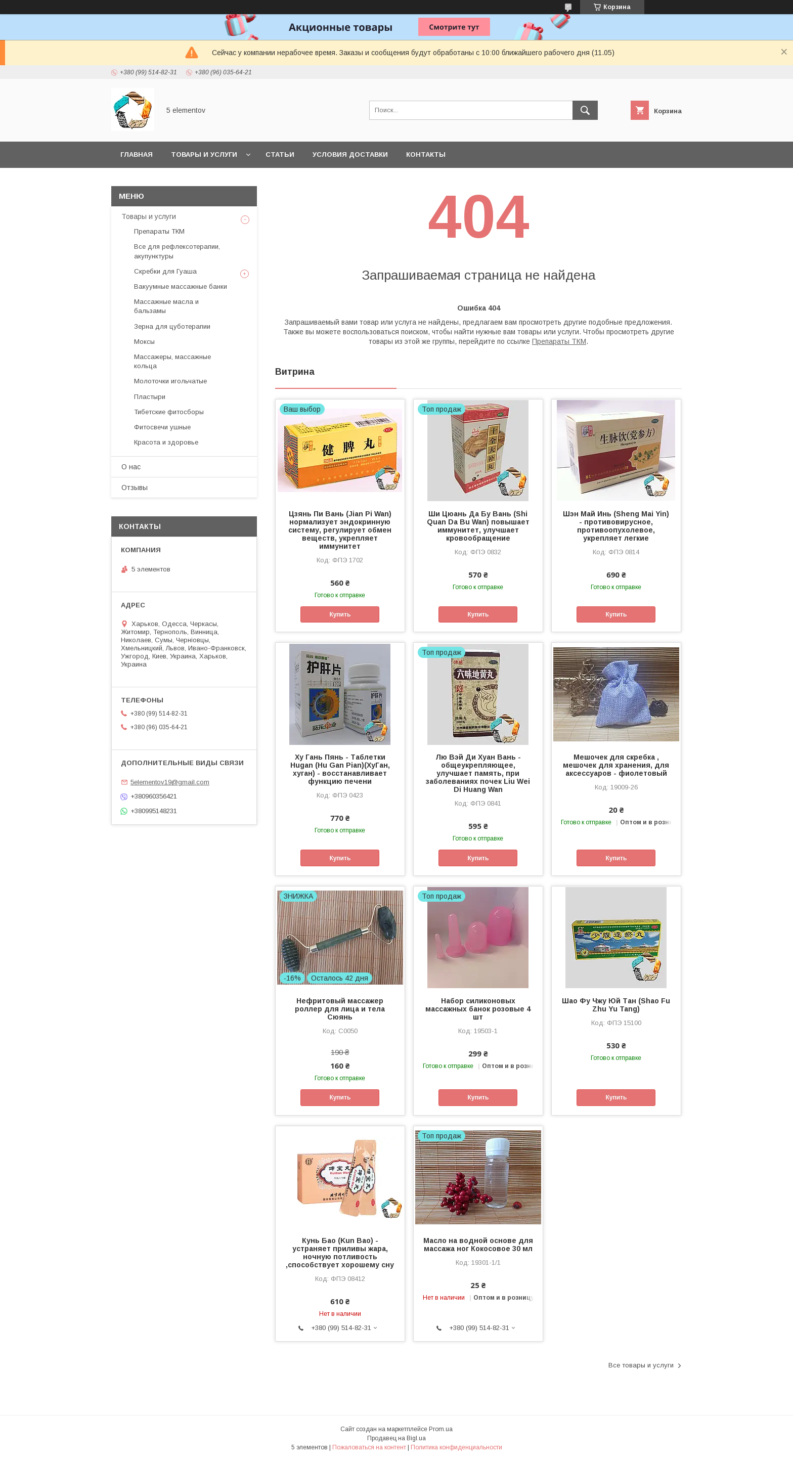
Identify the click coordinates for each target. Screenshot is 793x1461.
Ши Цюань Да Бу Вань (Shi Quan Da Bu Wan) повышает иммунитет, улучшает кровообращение (478, 526)
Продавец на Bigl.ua (396, 1438)
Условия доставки (350, 154)
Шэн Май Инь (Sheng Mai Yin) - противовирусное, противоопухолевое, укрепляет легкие (616, 526)
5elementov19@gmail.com (169, 782)
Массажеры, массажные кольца (172, 361)
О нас (131, 467)
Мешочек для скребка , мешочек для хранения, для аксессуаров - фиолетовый (616, 765)
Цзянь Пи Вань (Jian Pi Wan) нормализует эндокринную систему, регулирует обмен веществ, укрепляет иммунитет (339, 530)
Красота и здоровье (166, 442)
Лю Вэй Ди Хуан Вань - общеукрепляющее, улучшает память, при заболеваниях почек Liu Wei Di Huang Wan (478, 773)
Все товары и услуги (641, 1365)
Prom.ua (441, 1429)
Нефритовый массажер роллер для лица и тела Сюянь (340, 1009)
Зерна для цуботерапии (172, 326)
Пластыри (149, 397)
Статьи (280, 154)
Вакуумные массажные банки (180, 286)
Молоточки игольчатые (170, 381)
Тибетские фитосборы (169, 412)
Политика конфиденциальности (456, 1447)
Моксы (144, 341)
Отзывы (134, 487)
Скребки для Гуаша (165, 271)
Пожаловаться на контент (369, 1447)
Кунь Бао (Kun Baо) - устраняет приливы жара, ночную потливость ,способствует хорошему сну (340, 1252)
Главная (136, 154)
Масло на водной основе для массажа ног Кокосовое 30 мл (478, 1244)
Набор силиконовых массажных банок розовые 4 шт (478, 1009)
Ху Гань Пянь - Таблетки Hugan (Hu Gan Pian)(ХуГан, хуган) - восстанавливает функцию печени (340, 769)
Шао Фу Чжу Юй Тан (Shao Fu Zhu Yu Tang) (616, 1005)
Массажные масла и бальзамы (166, 306)
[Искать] (585, 110)
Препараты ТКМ (559, 341)
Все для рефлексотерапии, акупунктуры (177, 251)
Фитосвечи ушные (162, 427)
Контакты (426, 154)
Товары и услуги (204, 154)
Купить (339, 614)
